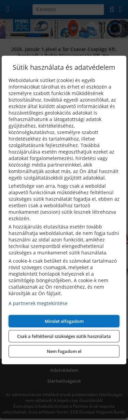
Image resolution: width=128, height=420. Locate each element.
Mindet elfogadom (64, 321)
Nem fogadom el (64, 351)
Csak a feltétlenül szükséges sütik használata (64, 336)
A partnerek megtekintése (38, 303)
